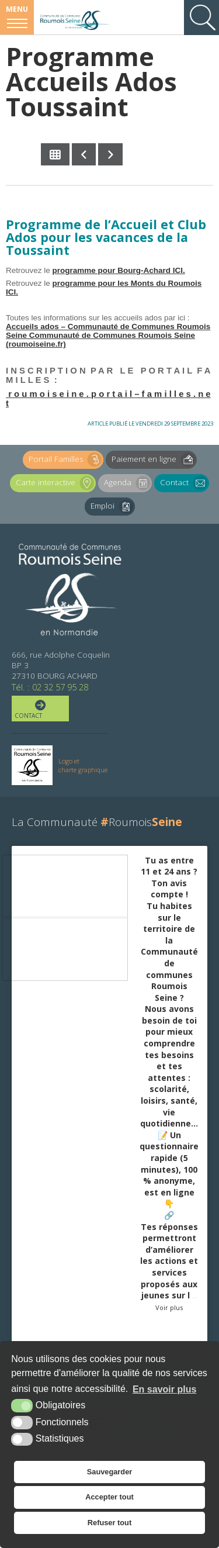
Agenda (128, 483)
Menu (17, 9)
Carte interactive (56, 483)
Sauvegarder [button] (110, 1471)
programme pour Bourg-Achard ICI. (119, 270)
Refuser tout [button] (109, 1522)
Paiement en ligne (154, 460)
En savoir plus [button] (164, 1389)
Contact (184, 483)
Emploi (113, 506)
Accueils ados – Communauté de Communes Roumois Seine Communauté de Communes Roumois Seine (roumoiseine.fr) (108, 335)
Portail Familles (66, 460)
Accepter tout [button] (109, 1496)
